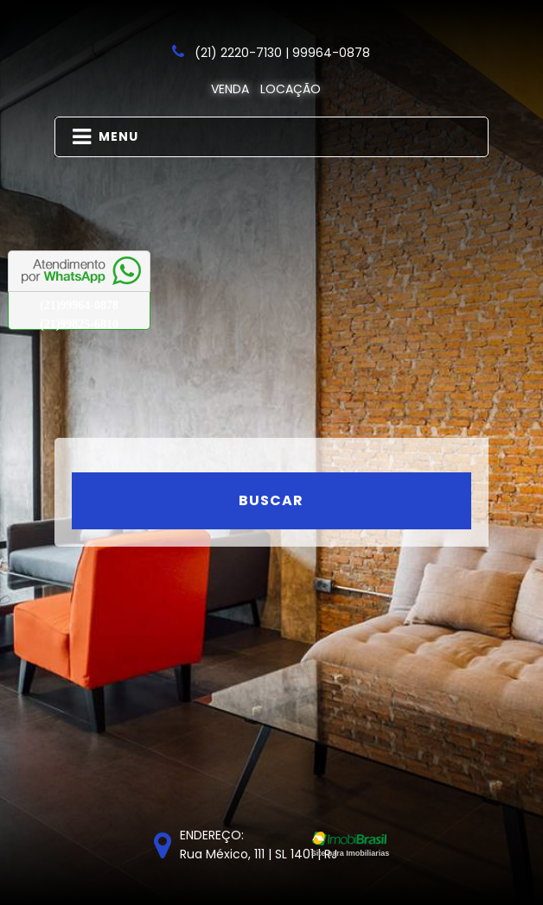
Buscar (271, 500)
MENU (105, 137)
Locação (290, 89)
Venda (230, 89)
